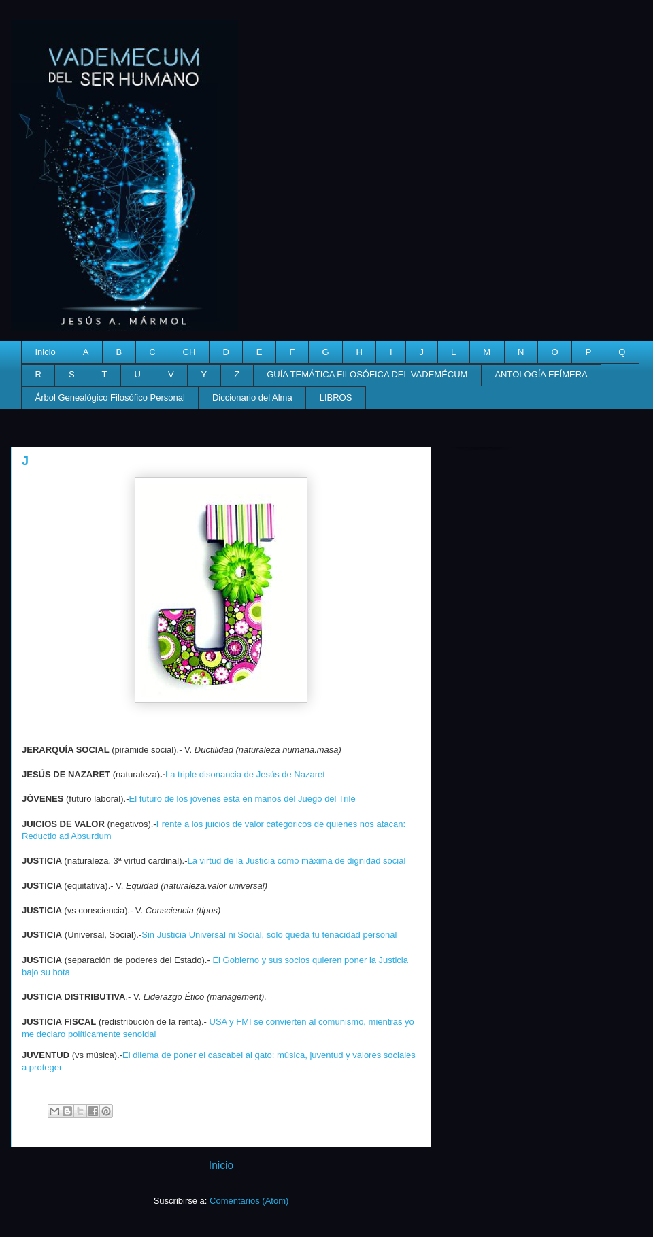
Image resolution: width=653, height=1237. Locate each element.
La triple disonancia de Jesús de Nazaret (245, 774)
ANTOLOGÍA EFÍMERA (541, 374)
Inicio (45, 352)
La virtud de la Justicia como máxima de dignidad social (296, 860)
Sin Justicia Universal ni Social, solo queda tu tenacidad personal (269, 935)
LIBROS (336, 397)
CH (189, 352)
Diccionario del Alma (252, 397)
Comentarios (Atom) (249, 1201)
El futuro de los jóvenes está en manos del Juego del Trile (242, 799)
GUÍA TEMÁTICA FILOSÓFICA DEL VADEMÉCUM (367, 374)
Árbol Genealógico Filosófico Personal (110, 397)
